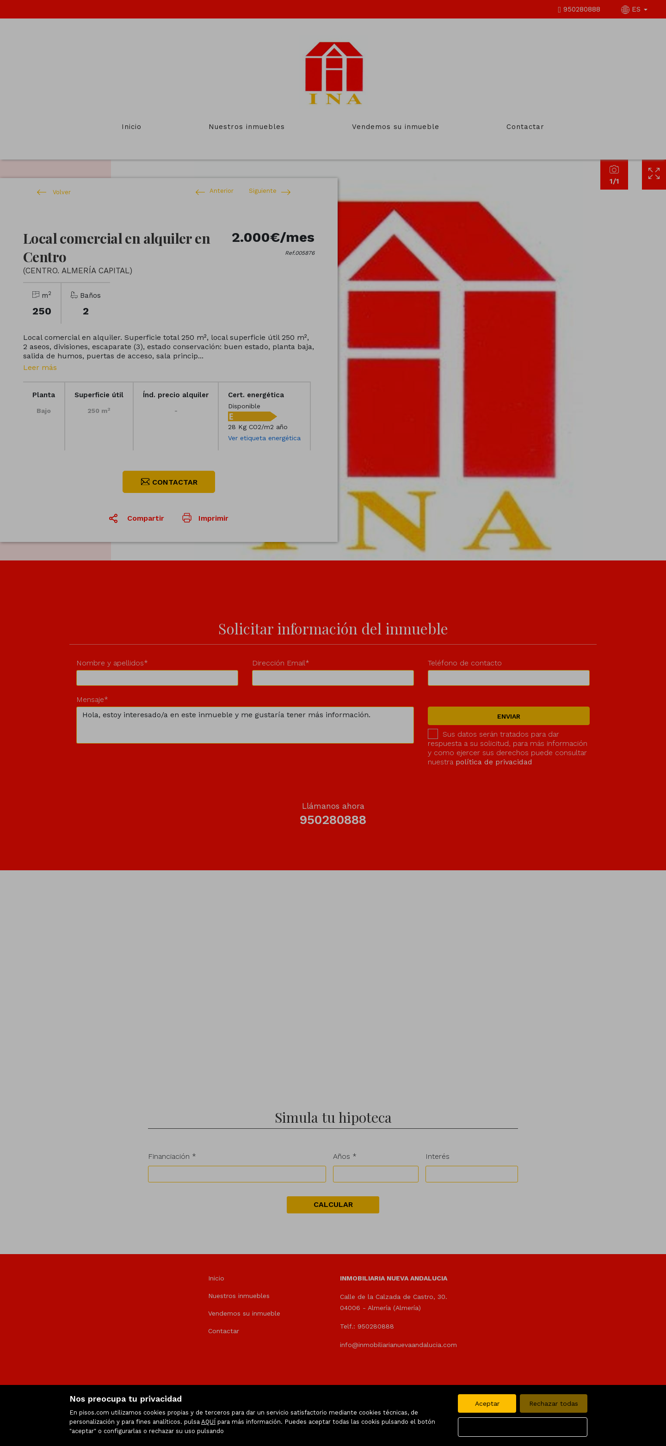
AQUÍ (208, 1421)
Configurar (523, 1427)
